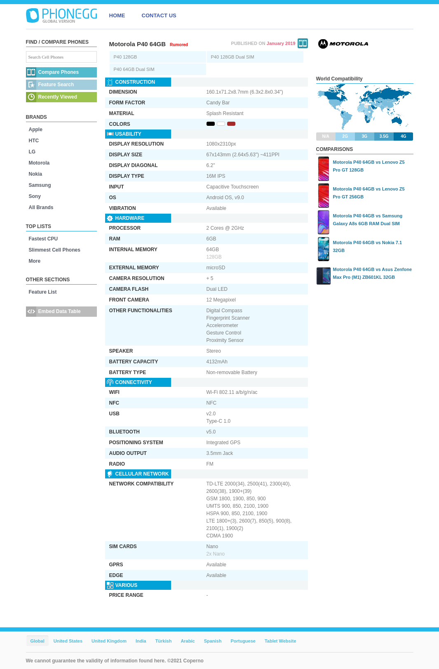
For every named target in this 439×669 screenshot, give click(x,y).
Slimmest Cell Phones (54, 250)
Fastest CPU (43, 239)
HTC (34, 141)
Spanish (213, 640)
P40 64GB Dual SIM (134, 69)
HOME (117, 15)
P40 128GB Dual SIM (232, 56)
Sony (35, 196)
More (35, 261)
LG (32, 152)
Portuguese (243, 640)
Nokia (35, 174)
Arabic (188, 640)
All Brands (41, 207)
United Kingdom (109, 640)
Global (38, 640)
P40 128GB (125, 56)
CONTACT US (159, 15)
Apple (35, 129)
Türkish (163, 640)
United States (68, 640)
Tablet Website (280, 640)
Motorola (39, 163)
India (141, 640)
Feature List (43, 292)
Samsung (40, 185)
